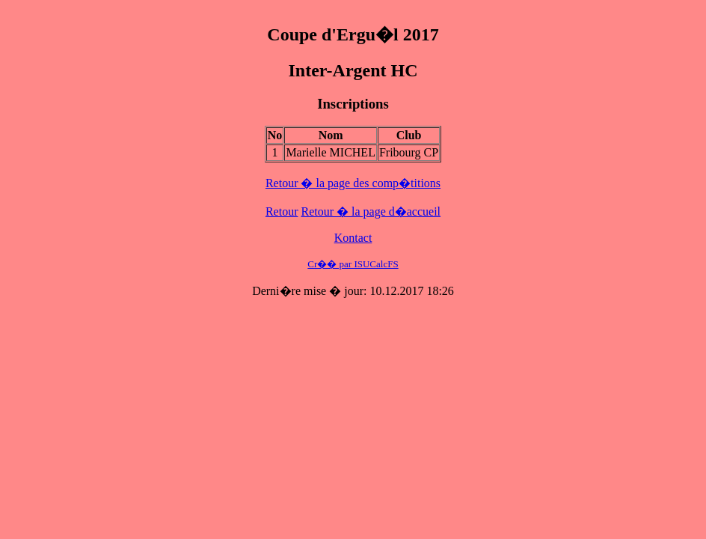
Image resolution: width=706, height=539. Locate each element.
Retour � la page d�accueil (371, 211)
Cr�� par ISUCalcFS (352, 264)
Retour (281, 211)
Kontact (353, 237)
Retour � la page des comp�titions (353, 183)
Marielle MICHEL (330, 152)
